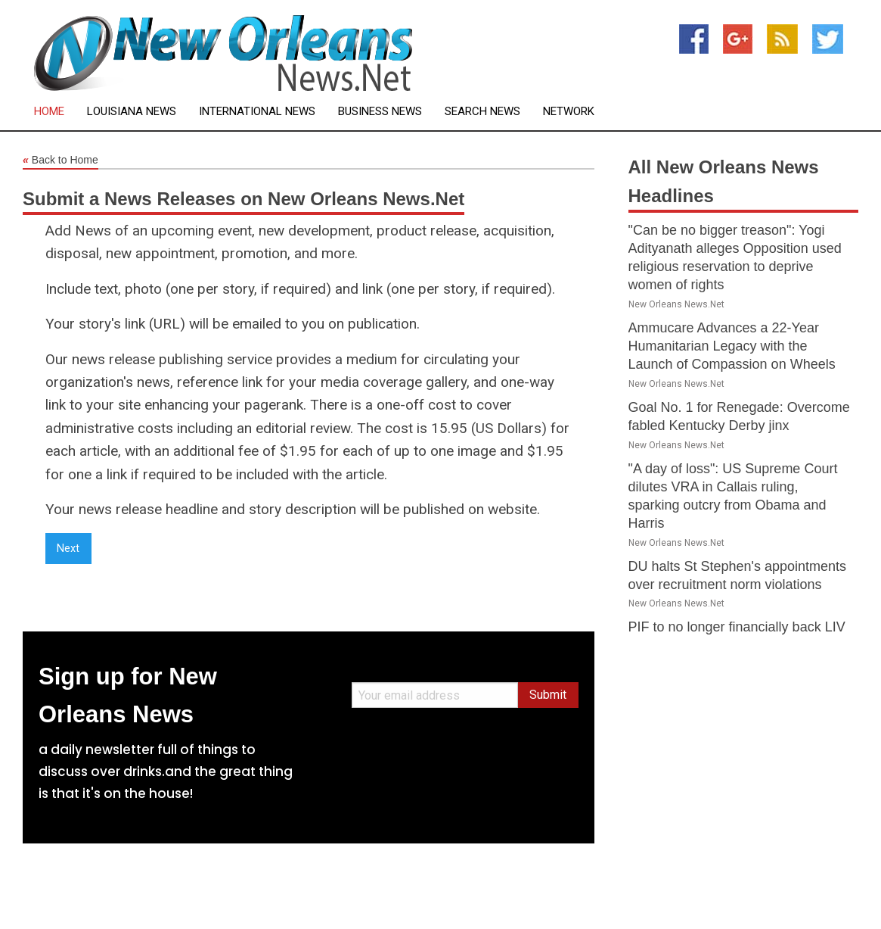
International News (257, 111)
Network (568, 111)
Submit (547, 694)
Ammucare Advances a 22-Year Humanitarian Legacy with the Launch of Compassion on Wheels (732, 346)
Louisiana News (131, 111)
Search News (482, 111)
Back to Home (60, 160)
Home (49, 111)
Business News (380, 111)
